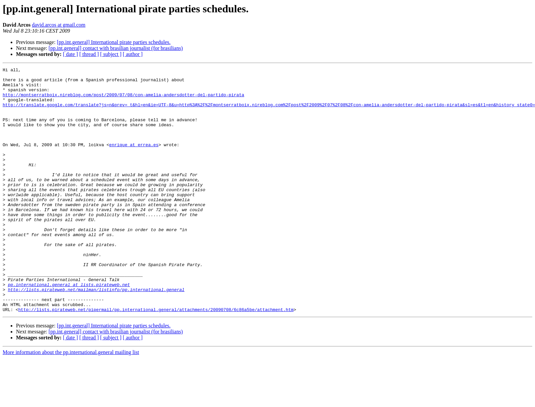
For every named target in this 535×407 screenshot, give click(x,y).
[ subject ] (111, 54)
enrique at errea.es (133, 161)
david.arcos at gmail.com (59, 25)
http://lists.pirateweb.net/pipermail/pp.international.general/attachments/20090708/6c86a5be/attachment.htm (156, 358)
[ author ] (133, 54)
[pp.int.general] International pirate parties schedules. (114, 42)
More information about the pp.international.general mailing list (71, 401)
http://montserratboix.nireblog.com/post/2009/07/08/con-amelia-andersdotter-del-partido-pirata (123, 101)
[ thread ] (89, 54)
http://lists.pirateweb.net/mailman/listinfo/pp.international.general (96, 334)
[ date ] (70, 54)
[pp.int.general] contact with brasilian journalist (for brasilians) (116, 48)
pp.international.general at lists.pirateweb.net (69, 328)
